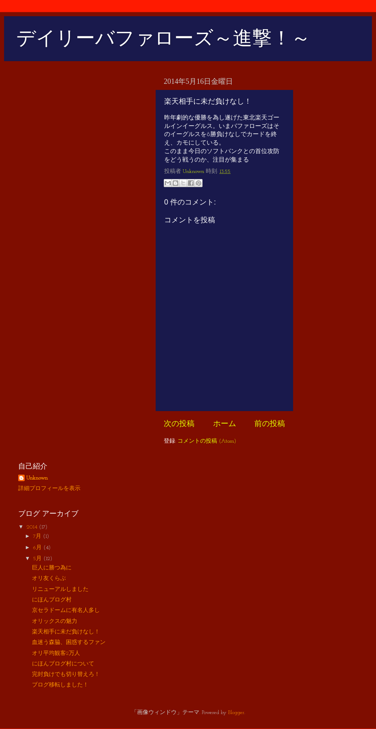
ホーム (224, 424)
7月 (38, 536)
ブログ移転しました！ (60, 685)
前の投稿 (269, 424)
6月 (38, 547)
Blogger (236, 712)
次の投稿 (179, 424)
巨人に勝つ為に (52, 568)
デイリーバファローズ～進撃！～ (163, 38)
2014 (33, 527)
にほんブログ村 (52, 600)
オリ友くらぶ (49, 578)
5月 (38, 558)
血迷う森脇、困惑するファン (69, 642)
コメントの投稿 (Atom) (206, 441)
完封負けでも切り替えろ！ (66, 674)
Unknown (37, 478)
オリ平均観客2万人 (56, 653)
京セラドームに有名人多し (66, 610)
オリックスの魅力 (54, 621)
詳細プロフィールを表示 (49, 488)
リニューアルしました (60, 589)
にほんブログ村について (63, 664)
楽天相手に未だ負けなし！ (66, 632)
